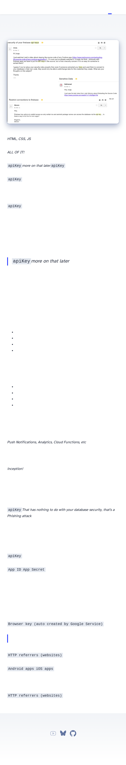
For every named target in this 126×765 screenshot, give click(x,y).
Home (106, 7)
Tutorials (110, 7)
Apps (117, 7)
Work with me (120, 7)
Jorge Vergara (5, 7)
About (113, 7)
